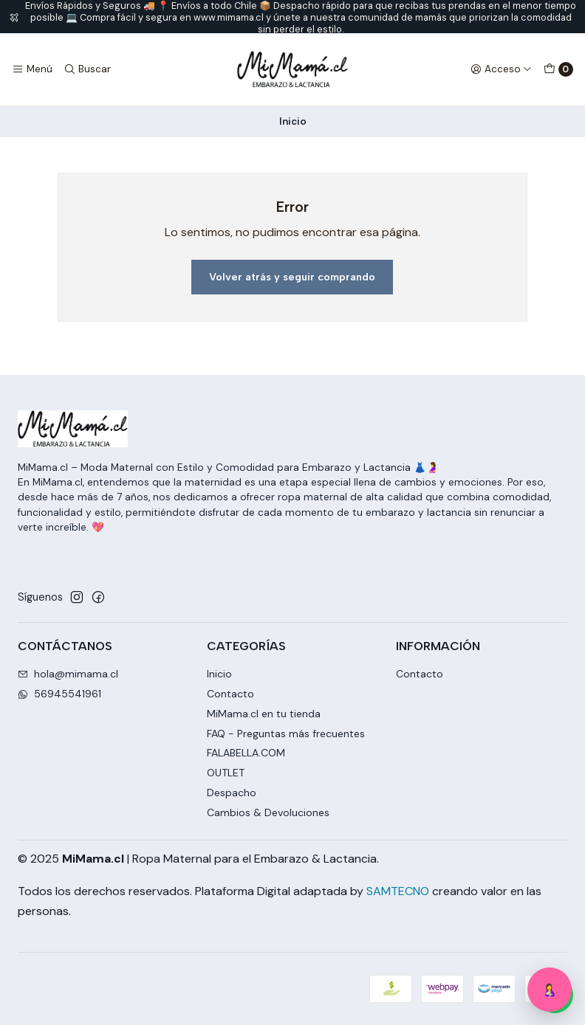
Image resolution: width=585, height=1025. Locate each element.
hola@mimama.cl (68, 673)
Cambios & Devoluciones (268, 812)
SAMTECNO (397, 891)
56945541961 (59, 693)
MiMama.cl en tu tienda (264, 713)
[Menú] (32, 69)
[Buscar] (86, 69)
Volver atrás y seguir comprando (292, 276)
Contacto (230, 693)
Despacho (231, 792)
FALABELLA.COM (246, 752)
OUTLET (225, 772)
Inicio (219, 673)
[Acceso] (501, 69)
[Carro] (558, 69)
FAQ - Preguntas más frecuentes (286, 733)
